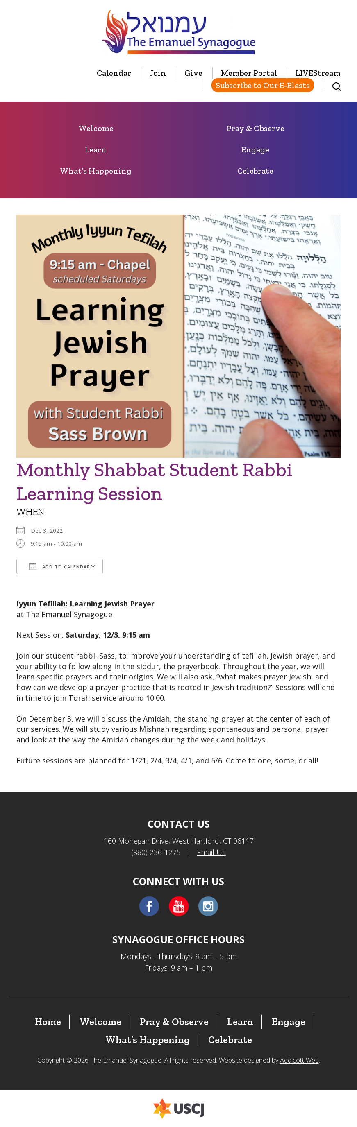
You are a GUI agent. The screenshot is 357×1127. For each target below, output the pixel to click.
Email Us (211, 852)
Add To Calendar (59, 566)
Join (158, 73)
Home (48, 1021)
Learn (96, 149)
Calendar (114, 73)
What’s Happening (96, 171)
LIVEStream (318, 73)
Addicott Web (299, 1060)
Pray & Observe (255, 128)
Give (193, 73)
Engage (255, 149)
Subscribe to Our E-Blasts (263, 85)
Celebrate (255, 171)
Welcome (96, 128)
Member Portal (249, 73)
